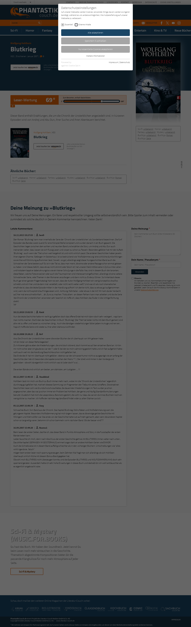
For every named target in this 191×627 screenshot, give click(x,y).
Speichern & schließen (95, 40)
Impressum (113, 62)
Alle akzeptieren (95, 32)
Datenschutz (125, 62)
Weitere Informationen (95, 56)
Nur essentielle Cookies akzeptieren (95, 49)
